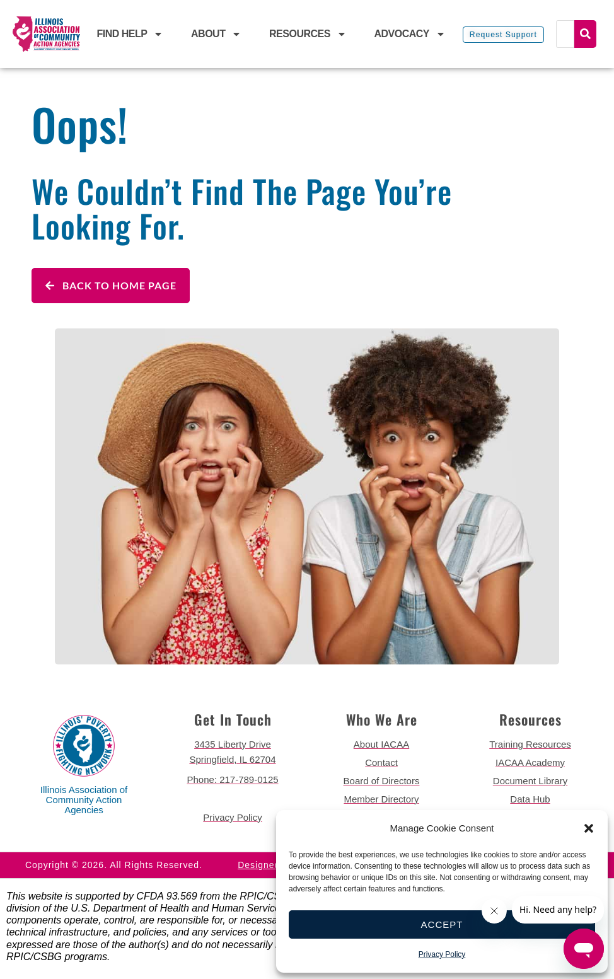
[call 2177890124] (232, 779)
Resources (308, 34)
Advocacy (410, 34)
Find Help (130, 34)
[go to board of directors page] (381, 781)
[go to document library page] (530, 781)
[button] (588, 828)
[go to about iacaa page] (381, 744)
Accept (442, 924)
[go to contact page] (381, 762)
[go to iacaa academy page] (530, 762)
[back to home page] (46, 34)
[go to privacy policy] (232, 817)
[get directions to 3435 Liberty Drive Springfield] (232, 752)
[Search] (565, 34)
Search (585, 34)
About (216, 34)
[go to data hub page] (530, 799)
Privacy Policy (442, 954)
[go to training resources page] (530, 744)
